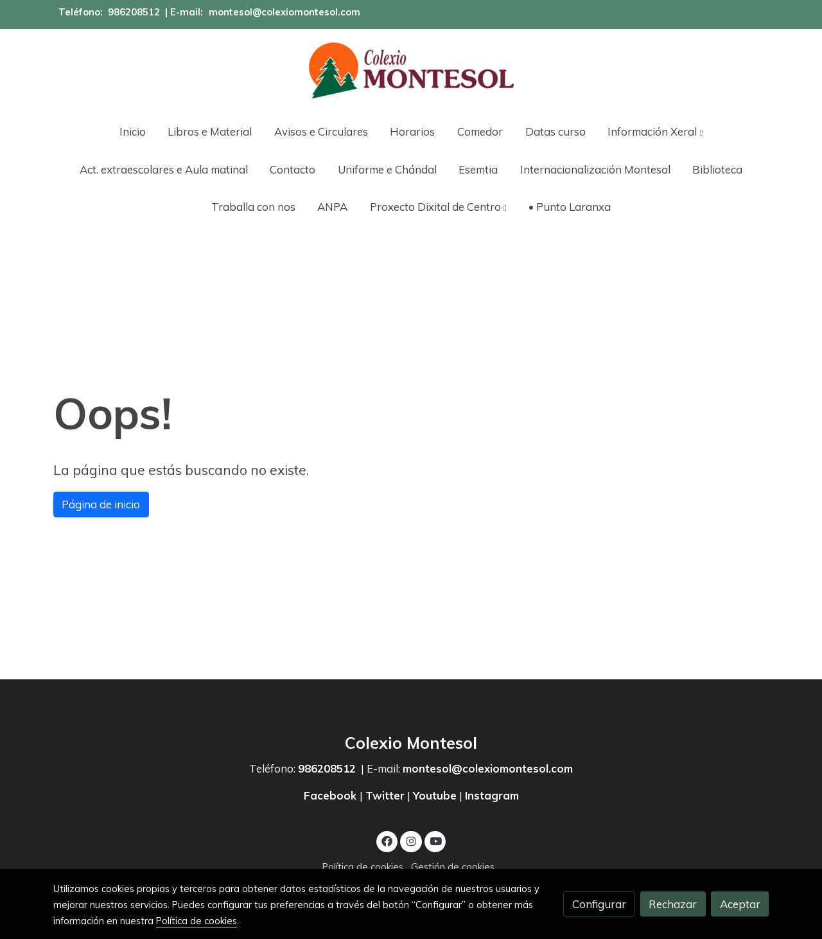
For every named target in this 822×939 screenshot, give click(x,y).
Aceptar (740, 904)
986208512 (134, 12)
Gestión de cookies (452, 867)
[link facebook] (387, 840)
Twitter (385, 795)
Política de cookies (362, 867)
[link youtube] (436, 840)
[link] (411, 71)
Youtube (435, 795)
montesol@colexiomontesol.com (284, 12)
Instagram (492, 795)
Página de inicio (101, 504)
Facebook (332, 795)
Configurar (599, 904)
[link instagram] (411, 840)
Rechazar (673, 904)
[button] (655, 131)
